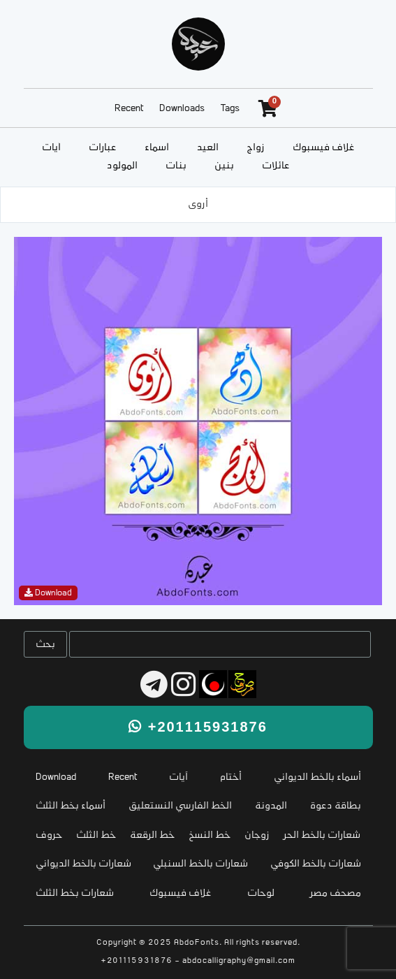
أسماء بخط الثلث (70, 806)
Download (56, 777)
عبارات (103, 147)
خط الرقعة (152, 835)
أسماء (157, 147)
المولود (122, 166)
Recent (129, 108)
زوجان (257, 835)
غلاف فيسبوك (324, 147)
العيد (208, 147)
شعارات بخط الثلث (75, 893)
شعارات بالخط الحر (322, 835)
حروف (49, 835)
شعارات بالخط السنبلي (200, 864)
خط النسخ (209, 835)
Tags (230, 108)
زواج (256, 147)
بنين (224, 166)
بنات (176, 166)
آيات (51, 147)
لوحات (260, 893)
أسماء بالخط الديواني (317, 777)
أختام (231, 777)
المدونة (271, 806)
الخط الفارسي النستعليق (180, 806)
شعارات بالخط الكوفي (315, 864)
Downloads (182, 108)
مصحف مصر (335, 893)
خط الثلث (96, 835)
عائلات (276, 166)
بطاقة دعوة (335, 806)
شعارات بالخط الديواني (83, 864)
